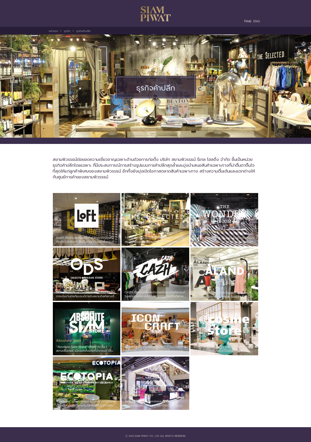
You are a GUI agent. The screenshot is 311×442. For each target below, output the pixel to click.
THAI (247, 21)
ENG (256, 21)
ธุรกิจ (67, 31)
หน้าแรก (53, 31)
